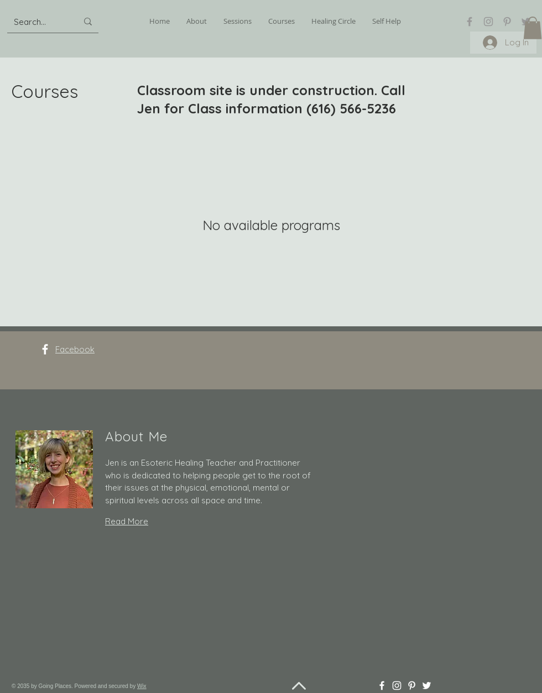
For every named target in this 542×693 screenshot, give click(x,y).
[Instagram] (488, 21)
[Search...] (37, 22)
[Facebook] (469, 21)
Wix (142, 686)
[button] (532, 28)
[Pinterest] (507, 21)
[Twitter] (426, 685)
